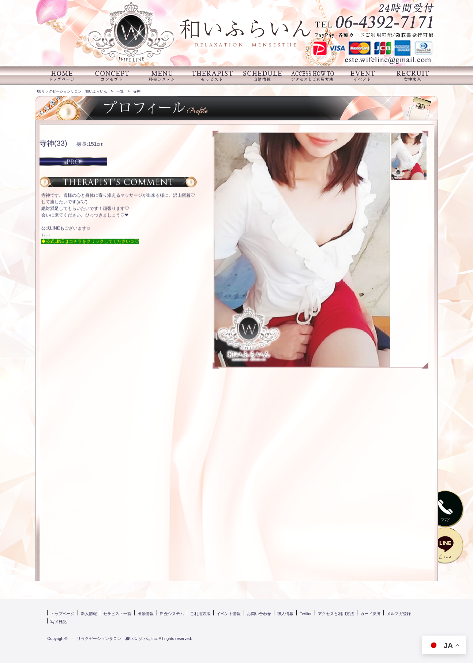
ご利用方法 (200, 613)
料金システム (172, 613)
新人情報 (89, 613)
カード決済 (370, 613)
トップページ (62, 613)
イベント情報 (229, 613)
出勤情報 (146, 613)
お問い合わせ (259, 613)
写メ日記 (58, 621)
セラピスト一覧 (117, 613)
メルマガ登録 (399, 613)
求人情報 (285, 613)
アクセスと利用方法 (336, 613)
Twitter (305, 613)
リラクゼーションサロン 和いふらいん (109, 638)
